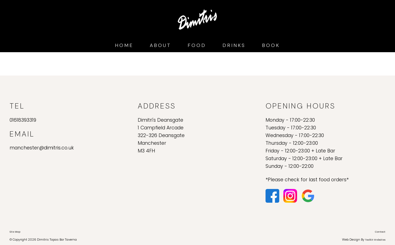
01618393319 (23, 120)
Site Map (15, 231)
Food (197, 45)
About (160, 45)
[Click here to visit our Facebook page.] (273, 195)
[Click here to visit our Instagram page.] (290, 195)
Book (271, 45)
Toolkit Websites (375, 239)
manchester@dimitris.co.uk (42, 147)
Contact (380, 231)
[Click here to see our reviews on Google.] (308, 195)
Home (124, 45)
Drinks (234, 45)
